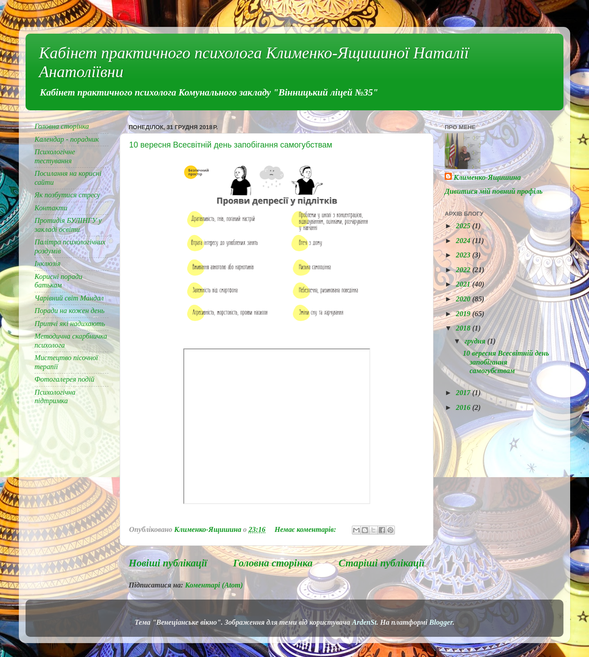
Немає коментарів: (306, 530)
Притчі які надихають (70, 324)
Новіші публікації (168, 563)
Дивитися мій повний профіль (493, 191)
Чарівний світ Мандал (69, 298)
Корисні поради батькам (58, 281)
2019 (464, 314)
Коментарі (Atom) (214, 585)
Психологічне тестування (55, 156)
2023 (464, 255)
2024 (464, 241)
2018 (464, 328)
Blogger (440, 622)
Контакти (51, 208)
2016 (464, 408)
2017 (464, 393)
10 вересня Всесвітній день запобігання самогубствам (230, 144)
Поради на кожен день (69, 311)
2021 (464, 284)
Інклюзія (48, 264)
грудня (475, 341)
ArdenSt (364, 622)
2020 (464, 299)
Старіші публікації (381, 563)
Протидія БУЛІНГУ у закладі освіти (68, 225)
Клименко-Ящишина (487, 178)
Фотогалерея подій (65, 379)
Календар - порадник (67, 139)
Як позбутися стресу (67, 195)
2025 (464, 226)
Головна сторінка (272, 563)
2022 (464, 270)
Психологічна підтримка (55, 396)
